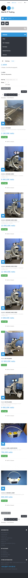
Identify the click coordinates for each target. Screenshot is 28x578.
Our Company (6, 42)
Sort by (3, 79)
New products (5, 532)
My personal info (5, 554)
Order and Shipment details (8, 543)
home (8, 2)
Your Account (3, 23)
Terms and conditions (6, 538)
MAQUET (3, 128)
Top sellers (4, 534)
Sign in (7, 23)
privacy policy (5, 539)
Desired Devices (6, 50)
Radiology (7, 61)
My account (4, 548)
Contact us (4, 536)
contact (20, 2)
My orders (3, 551)
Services (5, 54)
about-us (14, 2)
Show (2, 82)
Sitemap (3, 545)
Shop (4, 38)
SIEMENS (3, 174)
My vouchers (4, 556)
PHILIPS (3, 358)
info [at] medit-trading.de (10, 569)
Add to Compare (10, 141)
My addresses (4, 552)
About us (3, 541)
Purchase (5, 46)
